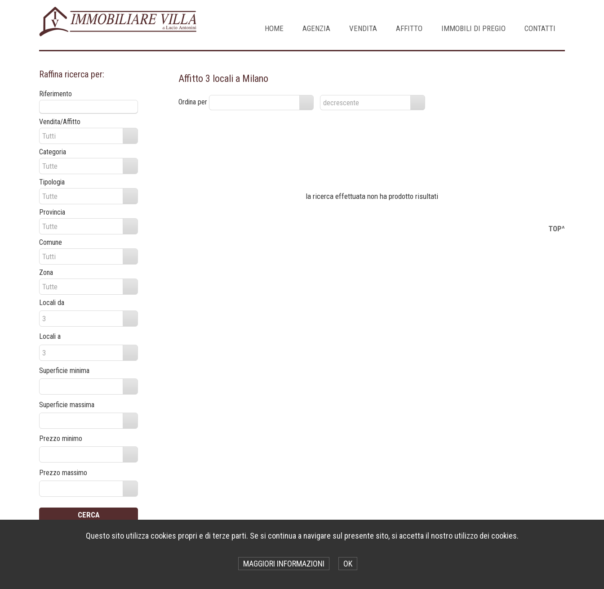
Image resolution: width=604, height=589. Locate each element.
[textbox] (89, 106)
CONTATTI (539, 28)
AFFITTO (409, 28)
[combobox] (254, 102)
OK (347, 563)
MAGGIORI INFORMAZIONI (283, 563)
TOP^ (556, 228)
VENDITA (363, 28)
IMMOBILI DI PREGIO (473, 28)
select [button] (306, 103)
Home (274, 28)
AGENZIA (316, 28)
